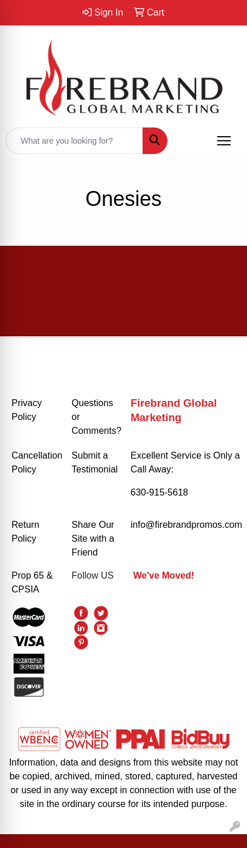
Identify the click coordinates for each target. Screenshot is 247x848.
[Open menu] (223, 140)
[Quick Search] (74, 140)
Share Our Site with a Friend (93, 538)
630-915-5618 (159, 492)
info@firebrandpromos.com (186, 525)
